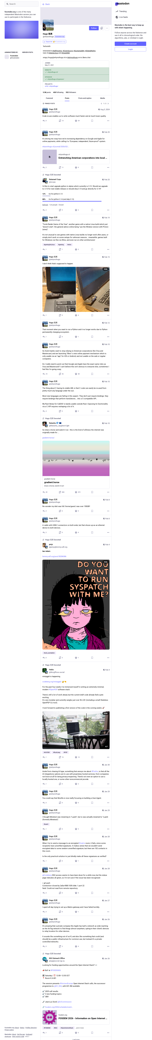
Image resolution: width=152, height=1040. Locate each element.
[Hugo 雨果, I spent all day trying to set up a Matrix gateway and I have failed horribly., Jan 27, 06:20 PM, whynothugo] (76, 902)
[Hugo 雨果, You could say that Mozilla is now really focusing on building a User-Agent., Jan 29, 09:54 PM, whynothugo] (76, 793)
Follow (94, 28)
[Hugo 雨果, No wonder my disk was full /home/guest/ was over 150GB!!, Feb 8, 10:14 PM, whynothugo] (76, 501)
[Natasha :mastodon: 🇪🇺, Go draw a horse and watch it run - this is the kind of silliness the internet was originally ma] (76, 451)
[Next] (108, 103)
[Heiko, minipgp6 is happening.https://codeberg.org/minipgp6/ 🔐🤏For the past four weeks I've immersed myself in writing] (76, 707)
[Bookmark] (92, 120)
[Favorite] (77, 120)
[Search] (21, 4)
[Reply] (44, 120)
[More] (108, 120)
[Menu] (107, 28)
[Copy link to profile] (102, 28)
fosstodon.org (59, 36)
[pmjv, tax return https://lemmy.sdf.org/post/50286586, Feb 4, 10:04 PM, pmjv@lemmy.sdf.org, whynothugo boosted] (76, 595)
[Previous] (101, 103)
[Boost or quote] (61, 120)
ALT (72, 305)
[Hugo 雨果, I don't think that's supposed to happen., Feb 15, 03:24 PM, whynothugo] (76, 282)
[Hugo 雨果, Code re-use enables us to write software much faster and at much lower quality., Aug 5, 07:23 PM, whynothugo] (76, 115)
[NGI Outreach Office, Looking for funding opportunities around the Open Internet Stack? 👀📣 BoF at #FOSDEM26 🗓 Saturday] (76, 990)
